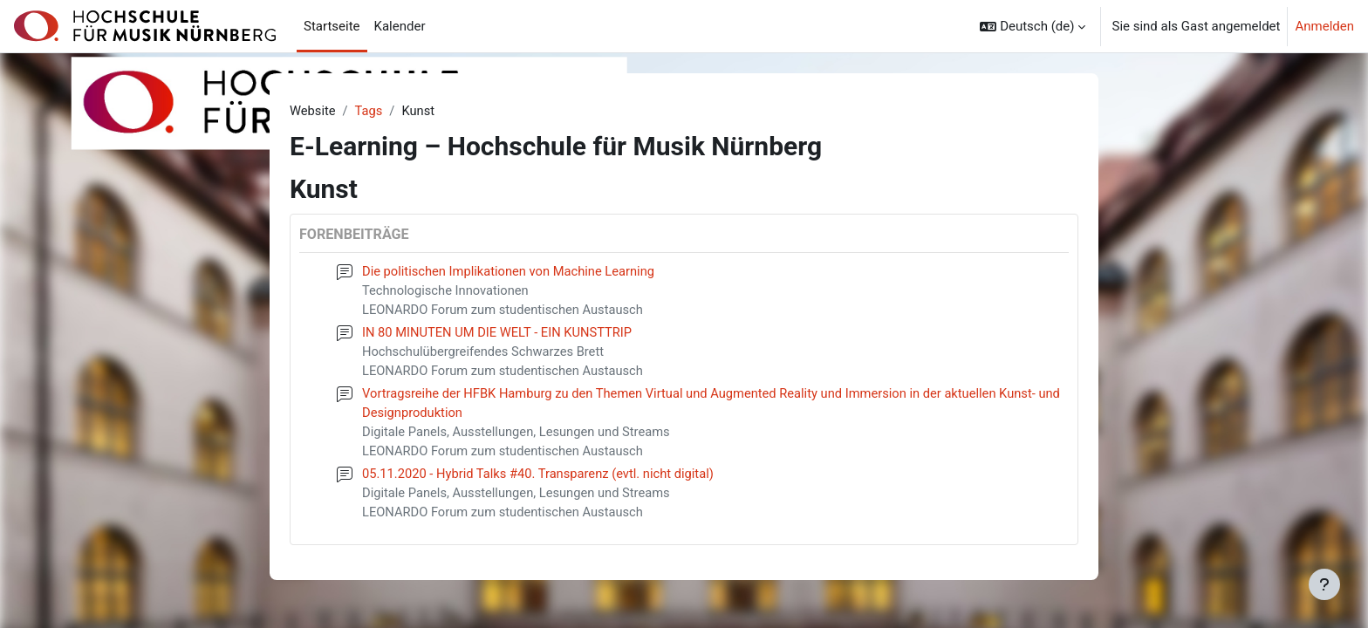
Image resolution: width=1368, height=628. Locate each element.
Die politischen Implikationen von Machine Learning (511, 272)
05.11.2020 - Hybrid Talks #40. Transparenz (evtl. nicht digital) (542, 479)
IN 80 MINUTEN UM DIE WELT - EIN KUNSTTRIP (500, 334)
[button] (1032, 26)
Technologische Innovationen (447, 291)
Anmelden (1324, 26)
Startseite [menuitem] (332, 26)
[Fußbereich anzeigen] (1324, 584)
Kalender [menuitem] (400, 26)
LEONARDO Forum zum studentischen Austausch (505, 311)
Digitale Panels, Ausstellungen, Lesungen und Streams (519, 436)
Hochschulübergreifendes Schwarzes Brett (485, 354)
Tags (370, 111)
